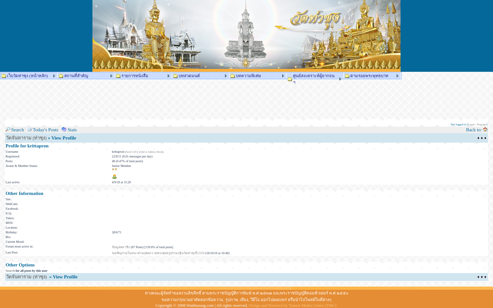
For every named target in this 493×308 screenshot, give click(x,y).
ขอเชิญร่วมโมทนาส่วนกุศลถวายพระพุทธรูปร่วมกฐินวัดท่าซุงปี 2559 (158, 253)
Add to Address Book (151, 152)
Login (471, 124)
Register (481, 124)
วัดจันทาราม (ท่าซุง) (26, 137)
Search (10, 270)
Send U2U (131, 152)
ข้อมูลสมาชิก (121, 247)
